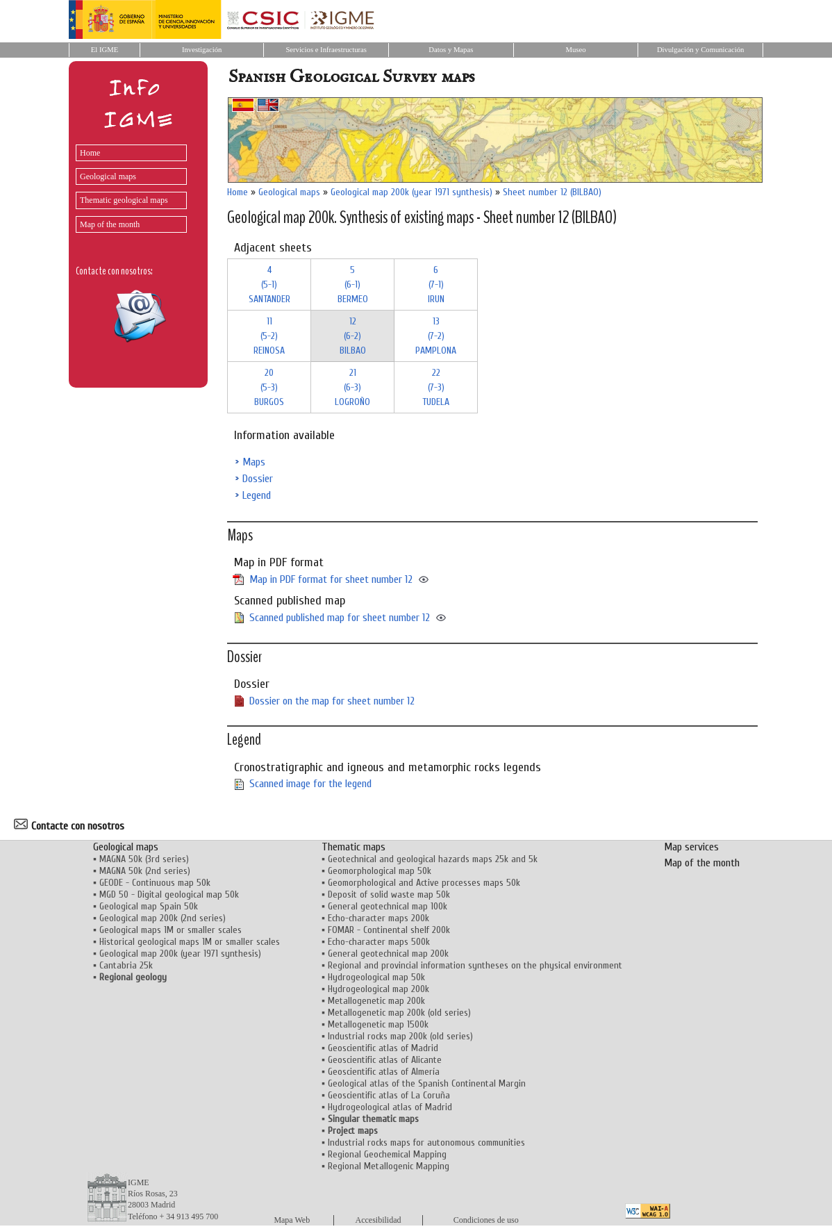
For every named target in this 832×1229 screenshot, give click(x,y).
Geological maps (108, 176)
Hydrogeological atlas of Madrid (390, 1107)
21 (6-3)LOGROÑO (352, 387)
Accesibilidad (378, 1220)
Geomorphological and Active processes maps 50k (424, 883)
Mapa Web (292, 1220)
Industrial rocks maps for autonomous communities (426, 1142)
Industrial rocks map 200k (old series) (400, 1036)
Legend (256, 495)
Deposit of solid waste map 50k (389, 894)
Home (90, 153)
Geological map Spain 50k (148, 906)
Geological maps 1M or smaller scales (170, 930)
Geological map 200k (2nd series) (162, 918)
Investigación (202, 49)
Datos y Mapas (451, 49)
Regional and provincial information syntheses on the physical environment (475, 965)
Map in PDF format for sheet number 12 (331, 579)
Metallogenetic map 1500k (378, 1024)
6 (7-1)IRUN (436, 284)
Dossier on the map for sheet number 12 (332, 701)
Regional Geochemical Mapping (387, 1154)
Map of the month (110, 224)
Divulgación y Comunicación (700, 49)
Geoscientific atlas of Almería (384, 1072)
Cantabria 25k (126, 965)
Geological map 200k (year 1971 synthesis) (411, 192)
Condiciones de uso (486, 1220)
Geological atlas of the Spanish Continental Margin (427, 1083)
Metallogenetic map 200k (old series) (399, 1012)
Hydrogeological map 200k (378, 989)
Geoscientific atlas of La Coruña (389, 1095)
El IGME (104, 49)
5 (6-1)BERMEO (353, 284)
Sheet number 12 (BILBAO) (552, 192)
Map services (691, 847)
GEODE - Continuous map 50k (154, 883)
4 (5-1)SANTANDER (269, 284)
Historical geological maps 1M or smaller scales (189, 942)
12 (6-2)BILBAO (353, 335)
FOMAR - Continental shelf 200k (389, 930)
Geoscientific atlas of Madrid (383, 1048)
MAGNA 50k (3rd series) (144, 859)
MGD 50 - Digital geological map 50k (169, 894)
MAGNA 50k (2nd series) (144, 871)
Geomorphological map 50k (379, 871)
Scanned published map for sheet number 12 (339, 617)
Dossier (257, 478)
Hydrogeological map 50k (376, 977)
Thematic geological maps (124, 200)
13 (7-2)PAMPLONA (435, 335)
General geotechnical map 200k (388, 953)
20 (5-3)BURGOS (269, 387)
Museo (575, 49)
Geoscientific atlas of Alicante (385, 1060)
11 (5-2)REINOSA (269, 335)
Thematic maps (353, 847)
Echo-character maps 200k (378, 918)
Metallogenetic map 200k (376, 1001)
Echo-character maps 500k (379, 942)
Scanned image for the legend (310, 783)
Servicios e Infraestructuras (326, 49)
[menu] (128, 185)
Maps (253, 462)
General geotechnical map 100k (387, 906)
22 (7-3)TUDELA (435, 387)
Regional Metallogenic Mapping (388, 1166)
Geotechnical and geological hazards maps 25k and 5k (433, 859)
